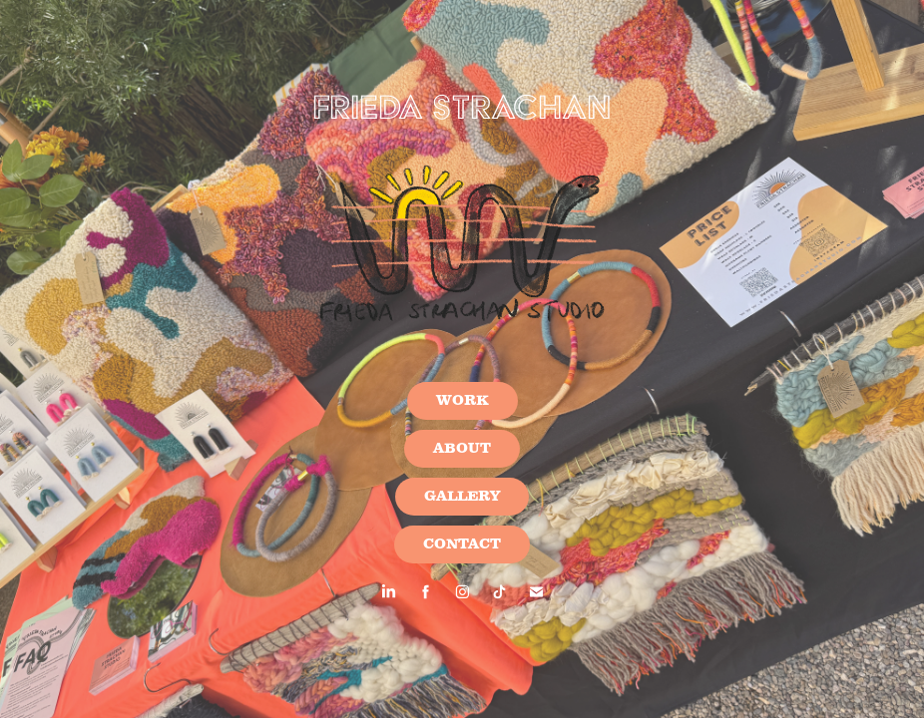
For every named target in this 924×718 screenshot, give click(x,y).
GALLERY (462, 497)
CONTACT (462, 544)
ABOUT (462, 449)
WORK (462, 401)
